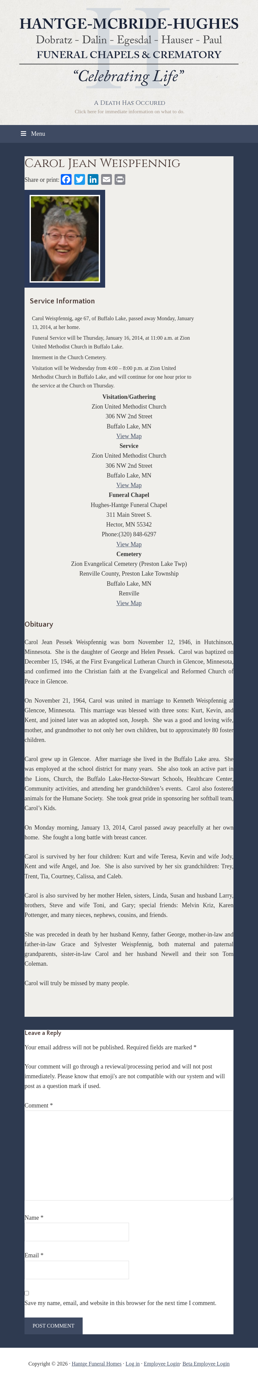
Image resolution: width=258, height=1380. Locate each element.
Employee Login (162, 1364)
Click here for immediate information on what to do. (129, 111)
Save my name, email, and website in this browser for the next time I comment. (120, 1303)
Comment (39, 1105)
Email (34, 1255)
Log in (133, 1364)
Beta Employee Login (205, 1364)
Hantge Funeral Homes (96, 1364)
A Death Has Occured (129, 103)
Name (34, 1217)
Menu (32, 133)
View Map (128, 436)
